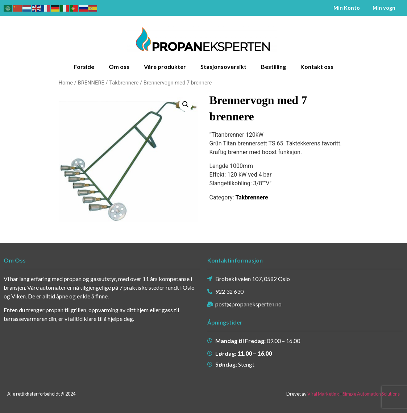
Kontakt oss (316, 66)
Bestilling (273, 66)
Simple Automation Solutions (371, 393)
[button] (185, 104)
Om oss (119, 66)
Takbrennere (123, 82)
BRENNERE (91, 82)
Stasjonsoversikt (223, 66)
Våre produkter (165, 66)
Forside (84, 66)
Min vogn (384, 8)
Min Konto (346, 8)
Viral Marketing (323, 393)
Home (66, 82)
